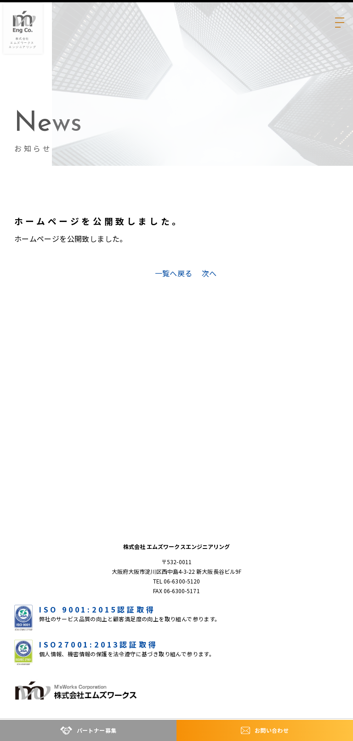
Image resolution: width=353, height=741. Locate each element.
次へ (209, 273)
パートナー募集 (88, 730)
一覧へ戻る (174, 273)
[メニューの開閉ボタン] (339, 14)
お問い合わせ (265, 730)
